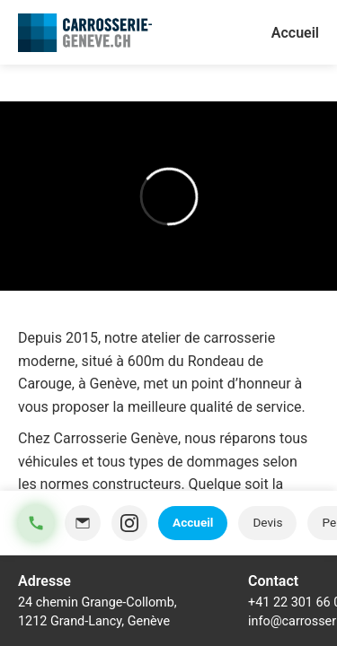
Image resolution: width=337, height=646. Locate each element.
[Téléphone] (36, 523)
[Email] (83, 523)
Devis (267, 522)
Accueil (193, 522)
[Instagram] (129, 523)
